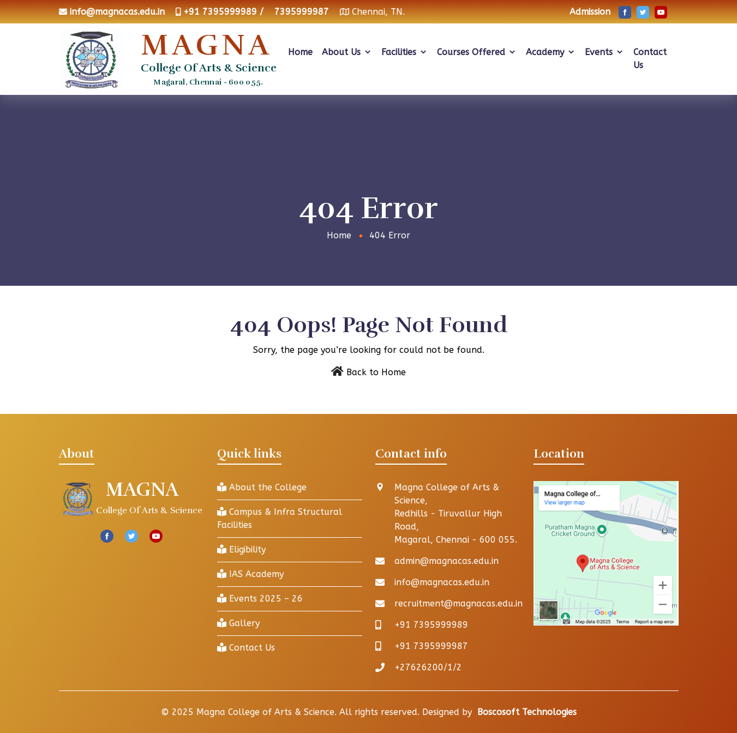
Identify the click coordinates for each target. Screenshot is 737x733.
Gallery (238, 623)
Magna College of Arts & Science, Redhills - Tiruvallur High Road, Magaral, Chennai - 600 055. (455, 513)
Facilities (404, 52)
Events (604, 52)
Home (300, 52)
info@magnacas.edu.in (117, 12)
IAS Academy (250, 574)
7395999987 (301, 12)
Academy (551, 52)
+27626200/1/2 (428, 667)
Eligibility (241, 549)
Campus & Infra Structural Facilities (279, 518)
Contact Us (650, 58)
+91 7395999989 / (223, 12)
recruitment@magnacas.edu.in (458, 603)
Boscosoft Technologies (527, 712)
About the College (262, 487)
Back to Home (376, 372)
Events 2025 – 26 (260, 598)
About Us (347, 52)
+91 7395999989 (431, 625)
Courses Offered (477, 52)
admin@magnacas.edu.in (446, 561)
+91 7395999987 (431, 646)
